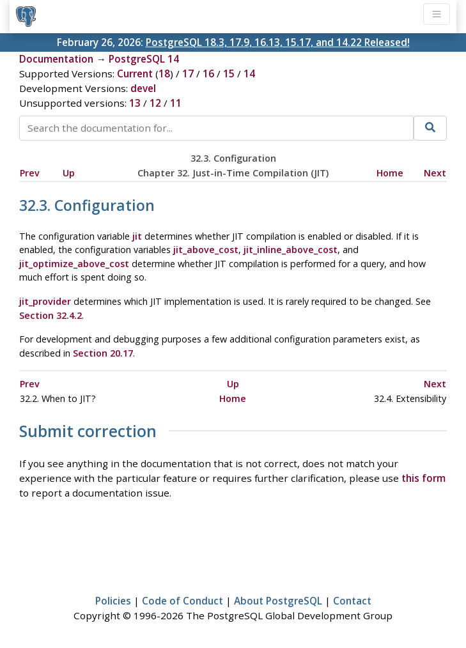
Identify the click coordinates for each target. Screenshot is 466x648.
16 (208, 73)
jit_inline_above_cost (291, 249)
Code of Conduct (182, 600)
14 (249, 73)
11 (176, 102)
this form (423, 478)
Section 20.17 (103, 353)
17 (188, 73)
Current (135, 73)
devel (143, 88)
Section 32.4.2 (50, 315)
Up (69, 173)
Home (390, 173)
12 (155, 102)
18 (164, 73)
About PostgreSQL (278, 600)
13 (135, 102)
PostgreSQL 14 (144, 58)
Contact (352, 600)
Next (435, 173)
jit (137, 236)
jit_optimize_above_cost (74, 264)
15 (229, 73)
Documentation (56, 58)
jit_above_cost (205, 249)
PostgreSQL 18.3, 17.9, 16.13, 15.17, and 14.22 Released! (278, 42)
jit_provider (45, 301)
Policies (113, 600)
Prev (30, 173)
